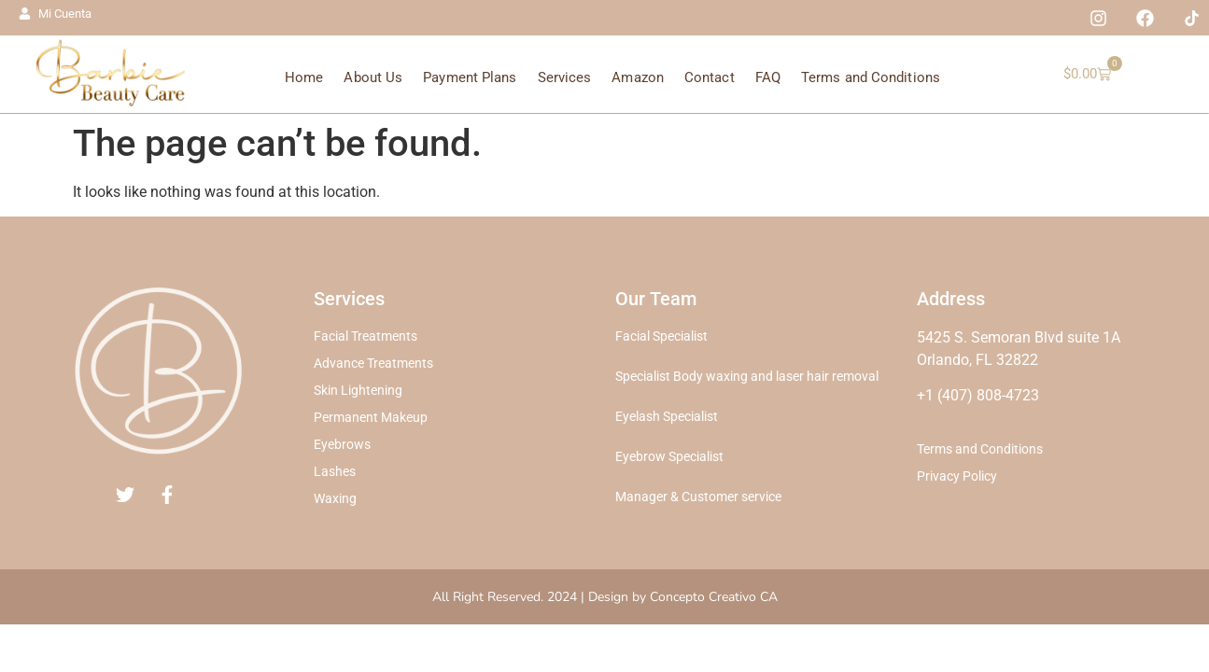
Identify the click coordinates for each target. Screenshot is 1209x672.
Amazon (638, 77)
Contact (709, 77)
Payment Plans (469, 77)
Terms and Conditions (870, 77)
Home (304, 77)
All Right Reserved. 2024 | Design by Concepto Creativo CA (605, 597)
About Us (373, 77)
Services (565, 77)
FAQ (767, 77)
